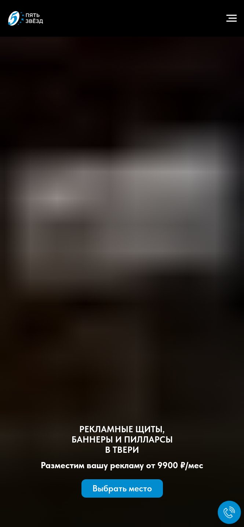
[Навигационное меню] (231, 18)
